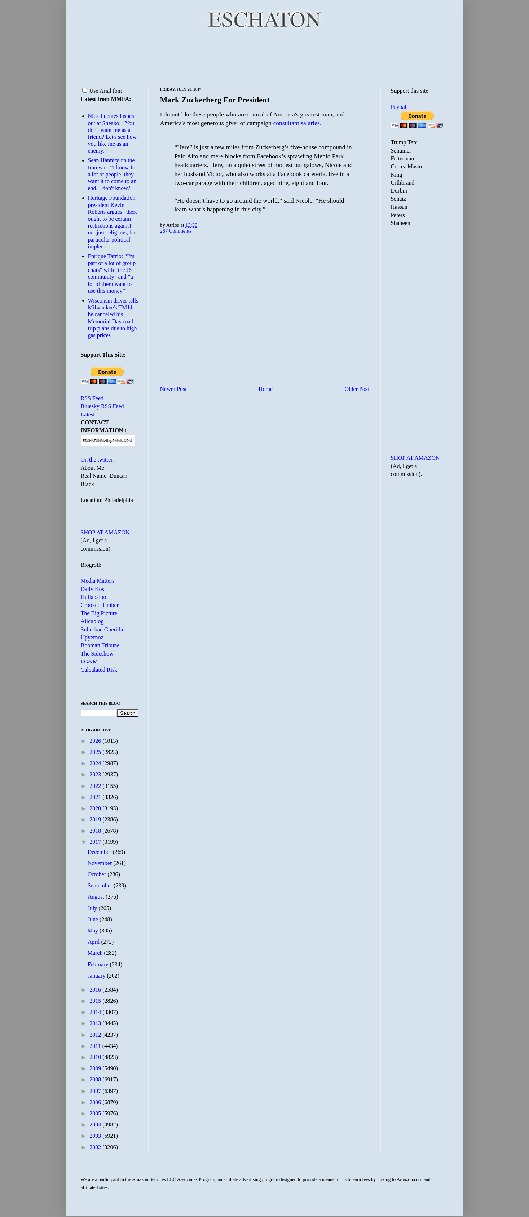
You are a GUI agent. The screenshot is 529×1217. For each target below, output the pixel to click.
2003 (95, 1136)
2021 (95, 797)
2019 (95, 819)
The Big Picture (99, 613)
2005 (95, 1113)
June (94, 919)
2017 (95, 842)
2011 (95, 1046)
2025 (95, 752)
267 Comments (176, 231)
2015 (95, 1001)
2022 (95, 786)
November (101, 863)
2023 (95, 774)
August (97, 897)
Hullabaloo (93, 597)
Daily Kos (92, 589)
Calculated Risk (99, 670)
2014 (95, 1012)
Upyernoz (92, 637)
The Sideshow (97, 654)
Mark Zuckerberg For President (215, 99)
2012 (95, 1035)
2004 (95, 1124)
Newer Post (173, 389)
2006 (95, 1102)
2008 (95, 1079)
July (93, 908)
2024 (95, 763)
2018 (95, 831)
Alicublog (92, 621)
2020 (95, 808)
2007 (95, 1091)
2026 (95, 741)
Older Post (357, 389)
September (101, 885)
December (100, 852)
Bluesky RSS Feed (102, 406)
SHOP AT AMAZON (105, 532)
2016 (95, 990)
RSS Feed (92, 398)
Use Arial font (102, 91)
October (98, 874)
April (94, 942)
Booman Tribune (100, 645)
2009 (95, 1068)
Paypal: (399, 107)
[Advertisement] (264, 57)
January (97, 976)
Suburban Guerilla (102, 629)
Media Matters (98, 581)
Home (266, 389)
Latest (88, 414)
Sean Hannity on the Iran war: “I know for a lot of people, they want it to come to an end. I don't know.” (112, 174)
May (94, 930)
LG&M (89, 661)
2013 (95, 1023)
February (99, 964)
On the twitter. (97, 460)
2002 (95, 1147)
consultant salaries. (297, 123)
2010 (95, 1057)
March (96, 953)
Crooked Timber (100, 605)
